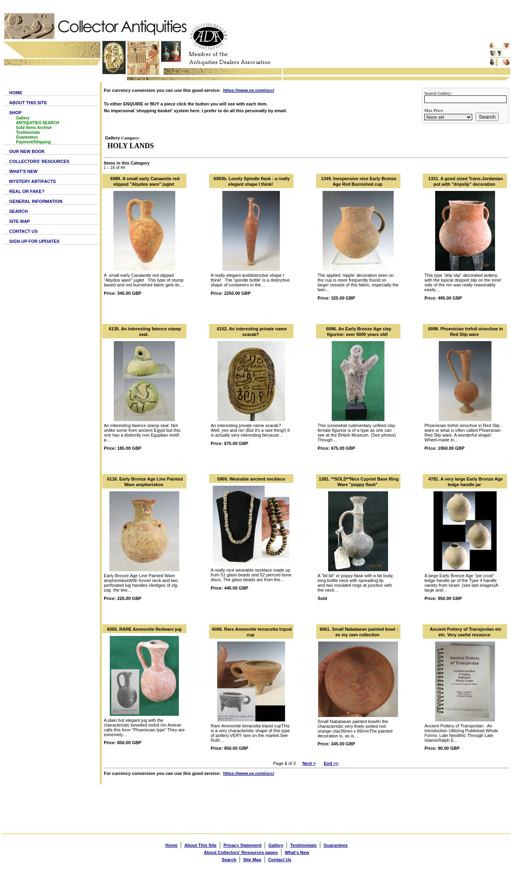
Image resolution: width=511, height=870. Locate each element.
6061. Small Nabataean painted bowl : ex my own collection (359, 632)
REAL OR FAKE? (26, 191)
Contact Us (279, 859)
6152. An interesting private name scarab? (252, 331)
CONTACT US (23, 231)
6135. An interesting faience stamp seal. (145, 331)
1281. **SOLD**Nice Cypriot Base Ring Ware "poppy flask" (359, 482)
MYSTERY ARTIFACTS (32, 181)
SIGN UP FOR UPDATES (34, 241)
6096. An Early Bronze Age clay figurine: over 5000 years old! (358, 331)
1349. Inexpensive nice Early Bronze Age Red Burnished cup (358, 181)
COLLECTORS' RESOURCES (39, 161)
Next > (309, 763)
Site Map (252, 859)
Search (487, 117)
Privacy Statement (242, 845)
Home (171, 845)
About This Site (200, 845)
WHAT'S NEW (23, 171)
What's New (297, 852)
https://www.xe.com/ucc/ (248, 90)
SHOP (15, 112)
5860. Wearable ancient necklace (251, 479)
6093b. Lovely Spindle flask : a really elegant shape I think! (252, 181)
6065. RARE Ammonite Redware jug (144, 629)
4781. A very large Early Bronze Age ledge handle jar (465, 482)
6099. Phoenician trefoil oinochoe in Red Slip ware (465, 331)
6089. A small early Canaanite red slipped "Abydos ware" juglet (144, 181)
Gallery (23, 118)
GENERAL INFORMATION (35, 201)
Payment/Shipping (33, 142)
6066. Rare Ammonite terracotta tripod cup (251, 632)
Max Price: (434, 110)
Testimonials (28, 132)
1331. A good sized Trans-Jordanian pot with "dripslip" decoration (465, 181)
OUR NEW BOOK (27, 151)
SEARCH (18, 211)
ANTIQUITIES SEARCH (37, 123)
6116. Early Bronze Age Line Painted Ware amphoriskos (145, 482)
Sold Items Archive (34, 127)
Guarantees (27, 137)
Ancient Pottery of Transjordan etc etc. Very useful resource (465, 632)
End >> (331, 763)
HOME (15, 92)
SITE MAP (19, 221)
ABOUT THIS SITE (28, 102)
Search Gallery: (438, 93)
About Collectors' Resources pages (241, 852)
